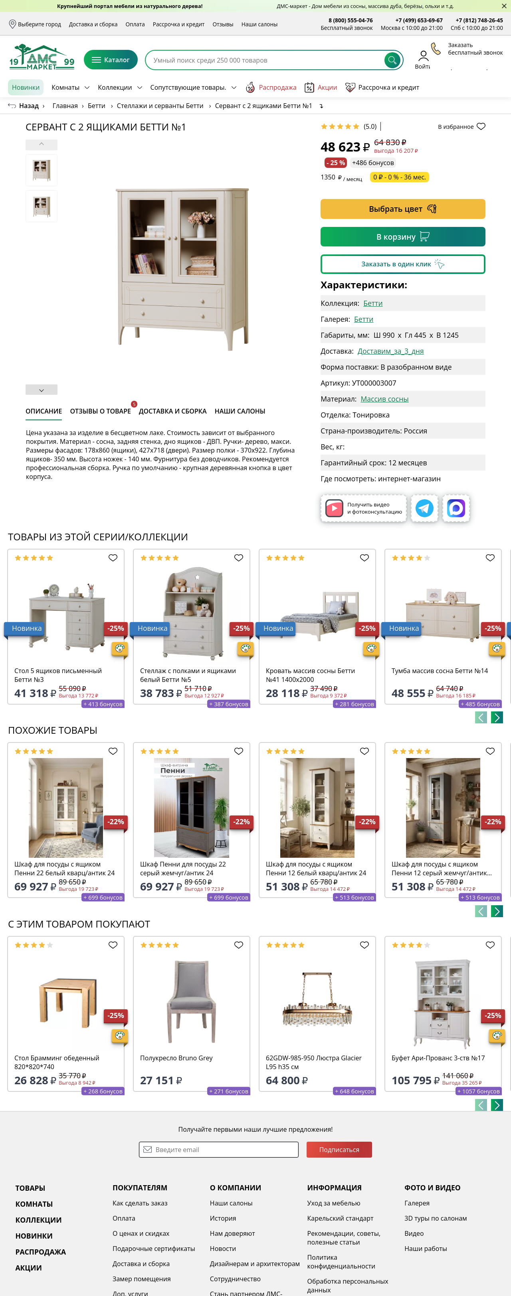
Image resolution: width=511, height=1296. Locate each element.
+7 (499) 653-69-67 (419, 20)
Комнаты (65, 87)
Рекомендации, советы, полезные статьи (344, 1238)
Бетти (372, 303)
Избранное (455, 59)
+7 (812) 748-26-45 (479, 20)
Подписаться (339, 1149)
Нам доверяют (232, 1233)
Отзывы (222, 24)
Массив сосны (384, 399)
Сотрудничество (235, 1278)
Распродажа (271, 87)
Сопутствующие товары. (188, 87)
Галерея (417, 1203)
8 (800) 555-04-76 (351, 20)
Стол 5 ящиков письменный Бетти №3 (58, 675)
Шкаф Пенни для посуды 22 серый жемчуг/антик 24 (183, 868)
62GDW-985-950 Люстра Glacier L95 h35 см (314, 1062)
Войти (423, 59)
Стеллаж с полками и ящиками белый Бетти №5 (188, 675)
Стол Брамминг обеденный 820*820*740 (56, 1062)
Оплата (135, 24)
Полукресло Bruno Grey (176, 1058)
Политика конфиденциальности (341, 1261)
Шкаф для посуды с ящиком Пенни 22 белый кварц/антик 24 (64, 868)
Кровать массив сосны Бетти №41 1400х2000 (310, 675)
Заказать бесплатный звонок (466, 87)
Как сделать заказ (140, 1203)
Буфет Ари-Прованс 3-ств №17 (438, 1058)
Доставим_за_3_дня (391, 351)
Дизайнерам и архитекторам (255, 1263)
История (223, 1218)
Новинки (26, 87)
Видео (414, 1233)
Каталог (111, 59)
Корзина (491, 59)
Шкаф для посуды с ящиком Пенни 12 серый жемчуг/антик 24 (439, 868)
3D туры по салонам (435, 1218)
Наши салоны (260, 24)
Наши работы (425, 1248)
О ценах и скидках (141, 1233)
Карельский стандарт (340, 1218)
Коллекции (115, 87)
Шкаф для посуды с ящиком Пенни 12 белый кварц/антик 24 (316, 868)
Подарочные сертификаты (154, 1248)
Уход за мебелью (333, 1203)
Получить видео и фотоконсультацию (363, 508)
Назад (29, 105)
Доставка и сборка (93, 24)
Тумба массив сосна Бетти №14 (440, 670)
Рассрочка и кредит (179, 24)
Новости (223, 1248)
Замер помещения (142, 1278)
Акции (321, 88)
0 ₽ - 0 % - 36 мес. (399, 177)
